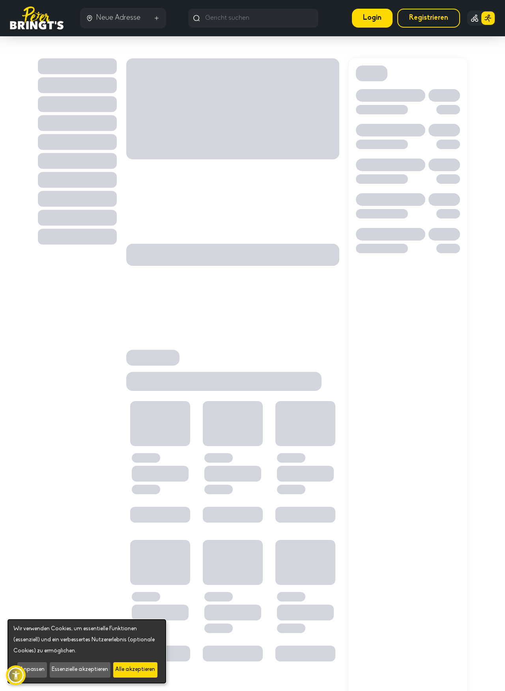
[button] (16, 675)
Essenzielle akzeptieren (80, 669)
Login (372, 18)
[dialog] (87, 651)
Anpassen (32, 669)
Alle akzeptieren (135, 669)
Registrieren (428, 18)
